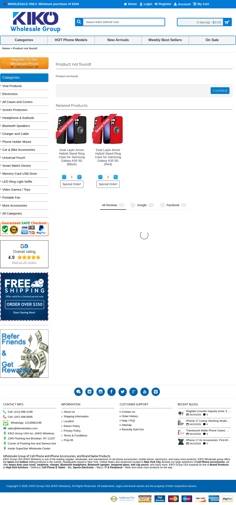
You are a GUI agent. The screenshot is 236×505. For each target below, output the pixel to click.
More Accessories (14, 205)
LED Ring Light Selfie (17, 181)
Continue (220, 90)
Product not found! (25, 48)
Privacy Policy (71, 431)
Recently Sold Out (132, 429)
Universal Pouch (13, 157)
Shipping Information (75, 416)
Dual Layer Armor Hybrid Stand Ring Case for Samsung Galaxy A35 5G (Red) (108, 157)
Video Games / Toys (16, 189)
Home (6, 48)
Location (67, 421)
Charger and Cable (15, 133)
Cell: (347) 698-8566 (18, 417)
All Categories (12, 213)
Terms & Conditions (74, 435)
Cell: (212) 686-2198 (18, 412)
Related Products (72, 105)
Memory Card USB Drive (19, 173)
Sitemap (126, 425)
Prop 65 (67, 440)
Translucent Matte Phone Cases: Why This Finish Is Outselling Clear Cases (208, 430)
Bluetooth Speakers (16, 126)
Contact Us (127, 411)
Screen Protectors (14, 110)
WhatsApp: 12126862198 (22, 422)
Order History (129, 416)
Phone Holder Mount (16, 141)
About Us (68, 412)
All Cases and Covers (17, 102)
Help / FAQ (127, 420)
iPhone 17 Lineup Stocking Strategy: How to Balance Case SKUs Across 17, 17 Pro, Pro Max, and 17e (208, 420)
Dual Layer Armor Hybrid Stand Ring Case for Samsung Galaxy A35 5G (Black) (72, 157)
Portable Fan (11, 197)
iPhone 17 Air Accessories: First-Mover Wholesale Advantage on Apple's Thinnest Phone (208, 440)
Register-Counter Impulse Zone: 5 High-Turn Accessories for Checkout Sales (208, 411)
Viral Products (12, 86)
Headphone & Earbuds (18, 118)
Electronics (10, 94)
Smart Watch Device (16, 165)
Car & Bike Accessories (18, 149)
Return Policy (70, 426)
